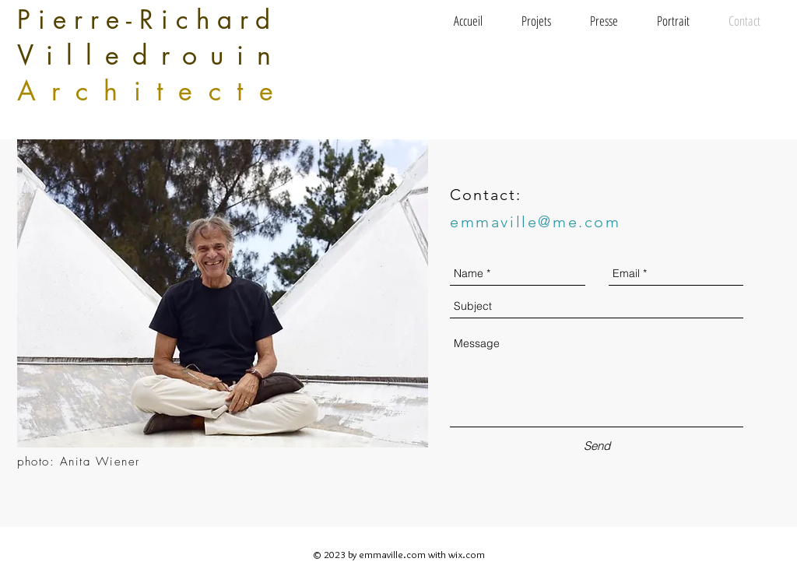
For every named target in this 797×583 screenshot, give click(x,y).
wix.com (466, 554)
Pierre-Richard (147, 20)
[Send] (597, 445)
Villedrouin (150, 54)
